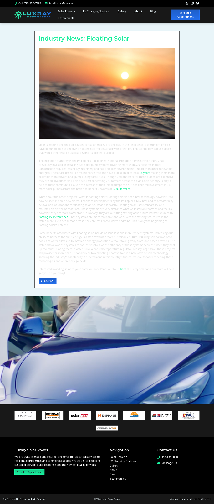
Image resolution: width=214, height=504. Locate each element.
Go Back (47, 281)
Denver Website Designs (32, 498)
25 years (145, 173)
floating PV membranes (53, 217)
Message (58, 3)
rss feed (198, 498)
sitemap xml (186, 498)
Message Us (167, 463)
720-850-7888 (168, 457)
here (123, 269)
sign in (208, 498)
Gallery (122, 11)
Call (27, 3)
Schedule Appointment (185, 15)
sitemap (174, 498)
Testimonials (66, 18)
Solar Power (65, 11)
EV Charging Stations (96, 11)
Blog (153, 11)
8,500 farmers (121, 189)
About (138, 11)
